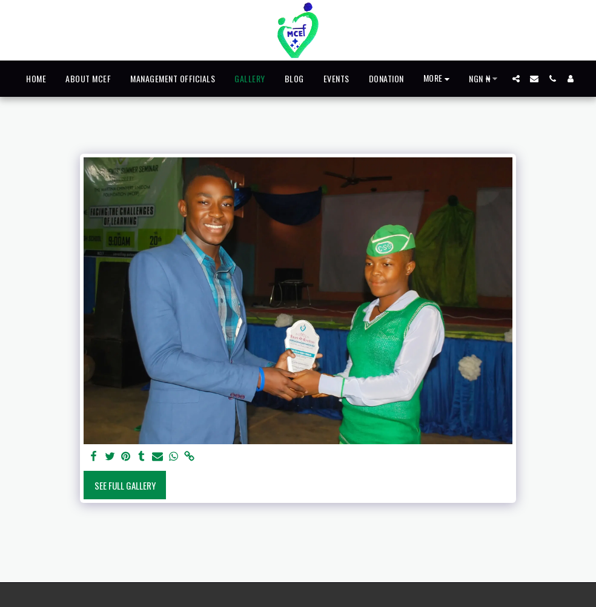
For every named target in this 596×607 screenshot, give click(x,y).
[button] (516, 78)
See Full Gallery (125, 485)
